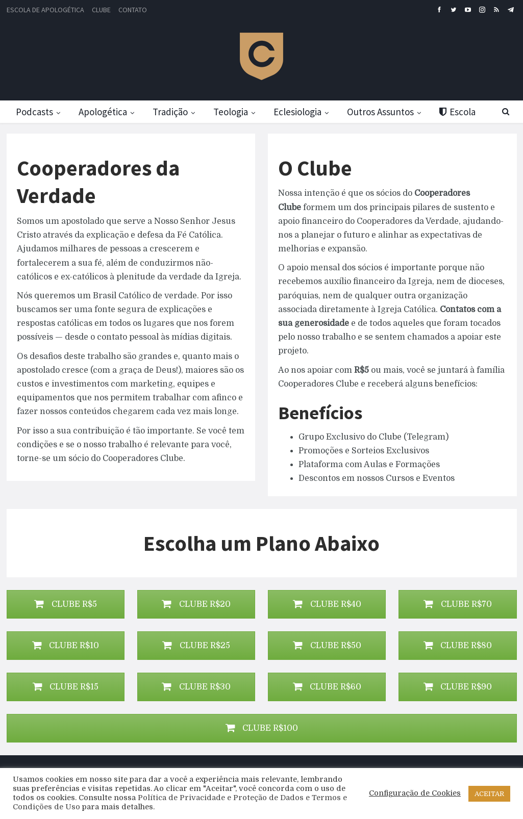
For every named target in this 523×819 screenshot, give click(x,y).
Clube (101, 9)
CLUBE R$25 (196, 645)
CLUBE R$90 (457, 687)
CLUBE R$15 (65, 687)
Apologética (105, 112)
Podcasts (34, 112)
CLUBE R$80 (457, 645)
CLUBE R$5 (65, 604)
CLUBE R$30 (196, 687)
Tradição (174, 112)
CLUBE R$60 (326, 687)
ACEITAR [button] (489, 794)
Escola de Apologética (45, 9)
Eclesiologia (306, 112)
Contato (132, 9)
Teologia (236, 112)
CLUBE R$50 (327, 645)
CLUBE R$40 (327, 604)
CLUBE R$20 (196, 604)
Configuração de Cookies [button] (415, 793)
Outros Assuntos (390, 112)
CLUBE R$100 (261, 728)
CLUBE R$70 (458, 604)
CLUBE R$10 (65, 645)
